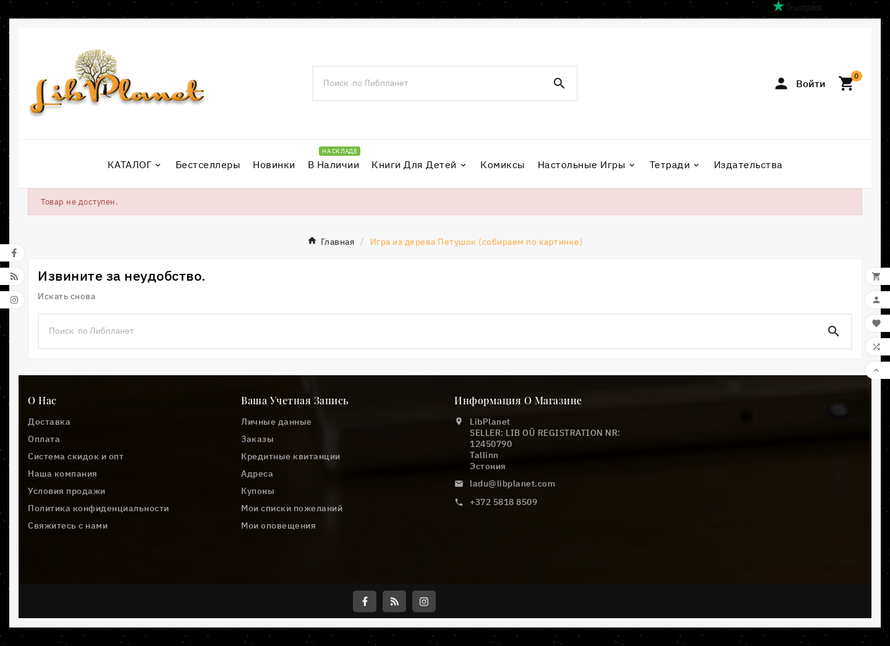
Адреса (257, 473)
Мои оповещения (278, 525)
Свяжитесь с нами (68, 525)
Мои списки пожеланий (291, 508)
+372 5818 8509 (503, 502)
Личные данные (276, 421)
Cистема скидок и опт (76, 456)
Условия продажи (67, 490)
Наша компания (63, 473)
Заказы (257, 438)
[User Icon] (799, 83)
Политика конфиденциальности (98, 508)
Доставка (49, 421)
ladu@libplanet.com (512, 483)
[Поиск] (427, 83)
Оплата (44, 438)
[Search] (559, 83)
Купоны (257, 490)
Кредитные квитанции (291, 456)
